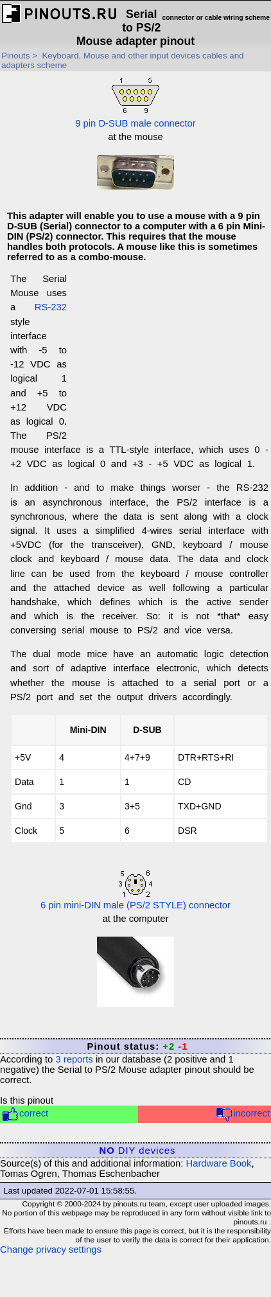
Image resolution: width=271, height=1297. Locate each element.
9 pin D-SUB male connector (135, 101)
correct (24, 1114)
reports (73, 1059)
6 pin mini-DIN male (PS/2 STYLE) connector (135, 890)
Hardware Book (219, 1163)
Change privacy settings (50, 1249)
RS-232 (51, 307)
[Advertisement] (167, 356)
